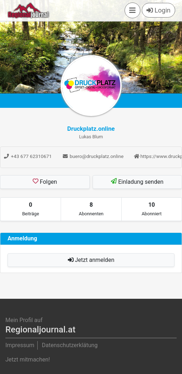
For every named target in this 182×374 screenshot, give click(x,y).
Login (158, 10)
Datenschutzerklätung (70, 345)
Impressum (19, 345)
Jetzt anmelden (91, 259)
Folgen (45, 181)
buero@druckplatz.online (93, 156)
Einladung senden (137, 181)
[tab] (30, 209)
